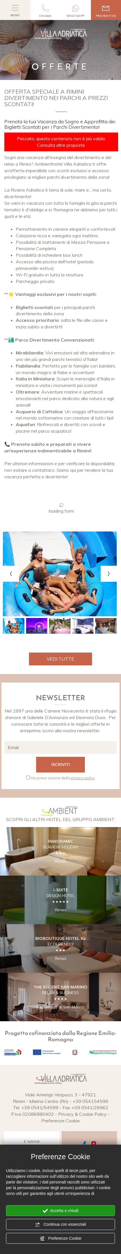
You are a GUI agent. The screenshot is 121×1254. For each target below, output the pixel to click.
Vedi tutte (60, 659)
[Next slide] (109, 574)
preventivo (106, 11)
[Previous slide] (11, 574)
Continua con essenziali (60, 1224)
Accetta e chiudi (61, 1210)
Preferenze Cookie (60, 1238)
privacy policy (83, 778)
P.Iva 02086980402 (32, 1114)
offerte (98, 724)
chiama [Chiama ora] (45, 11)
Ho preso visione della (63, 778)
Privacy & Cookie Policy (82, 1114)
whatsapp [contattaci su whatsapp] (75, 11)
